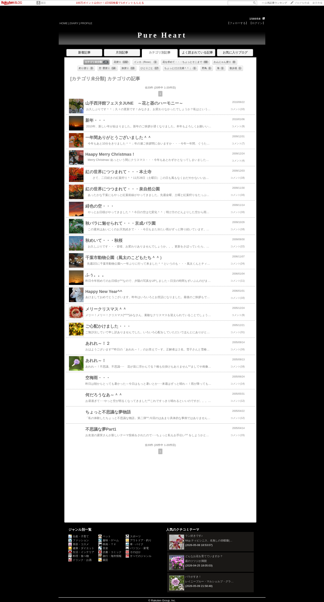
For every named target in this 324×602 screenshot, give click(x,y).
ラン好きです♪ (194, 535)
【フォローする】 (237, 23)
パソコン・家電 (137, 548)
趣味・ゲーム (108, 540)
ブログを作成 (301, 2)
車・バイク (134, 544)
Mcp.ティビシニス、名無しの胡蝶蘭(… (208, 540)
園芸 (43, 2)
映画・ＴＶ (107, 544)
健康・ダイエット (81, 548)
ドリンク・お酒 (80, 559)
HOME (64, 23)
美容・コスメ (78, 544)
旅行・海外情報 (110, 556)
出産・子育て (78, 536)
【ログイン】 (257, 23)
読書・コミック (110, 552)
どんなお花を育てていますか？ (204, 556)
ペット (104, 536)
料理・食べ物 (78, 556)
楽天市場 (317, 2)
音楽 (103, 548)
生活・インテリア (81, 552)
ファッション (78, 540)
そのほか (133, 552)
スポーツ (133, 536)
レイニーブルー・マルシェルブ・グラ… (209, 581)
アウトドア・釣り (138, 540)
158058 (255, 18)
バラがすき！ (193, 576)
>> (274, 2)
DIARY (74, 23)
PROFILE (86, 23)
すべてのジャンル (138, 556)
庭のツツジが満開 (196, 561)
